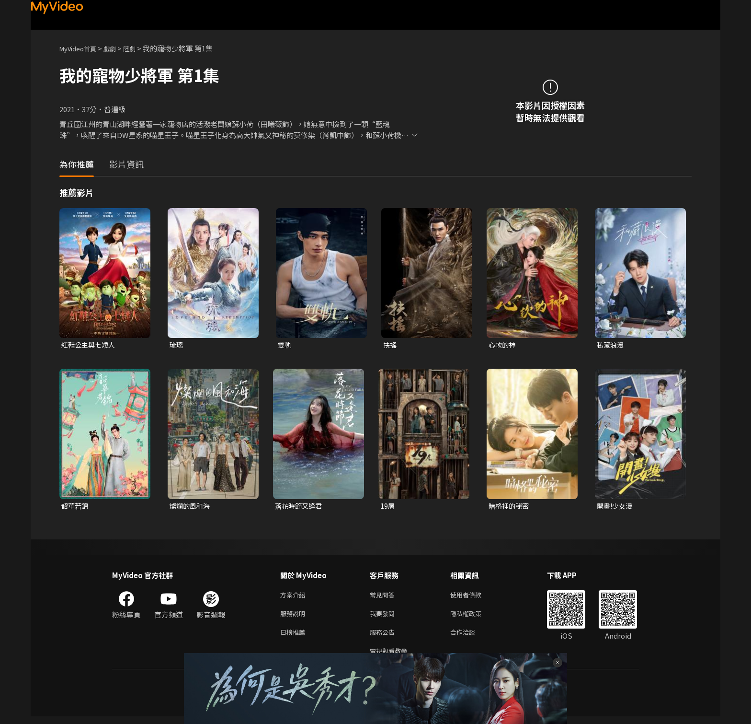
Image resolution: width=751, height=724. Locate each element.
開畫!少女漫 (616, 507)
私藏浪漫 (611, 345)
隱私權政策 (474, 617)
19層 (387, 507)
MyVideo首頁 (81, 48)
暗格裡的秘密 (510, 507)
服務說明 (294, 617)
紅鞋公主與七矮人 (90, 345)
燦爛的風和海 (191, 507)
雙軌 (285, 345)
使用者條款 (474, 597)
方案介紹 (294, 597)
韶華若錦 (75, 507)
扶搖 (390, 345)
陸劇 (139, 48)
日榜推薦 (294, 637)
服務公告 (384, 637)
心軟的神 (503, 345)
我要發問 (384, 617)
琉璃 (177, 345)
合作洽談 (470, 637)
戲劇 (117, 48)
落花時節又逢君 (300, 507)
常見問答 (384, 597)
